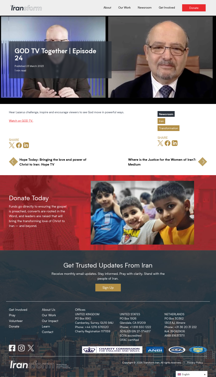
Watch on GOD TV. (21, 120)
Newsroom (166, 114)
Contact (47, 332)
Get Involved (18, 309)
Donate (14, 326)
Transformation (168, 128)
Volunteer (16, 321)
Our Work (49, 315)
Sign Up (108, 287)
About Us (48, 309)
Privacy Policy (195, 362)
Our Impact (50, 321)
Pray (12, 315)
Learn (46, 326)
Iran (161, 121)
